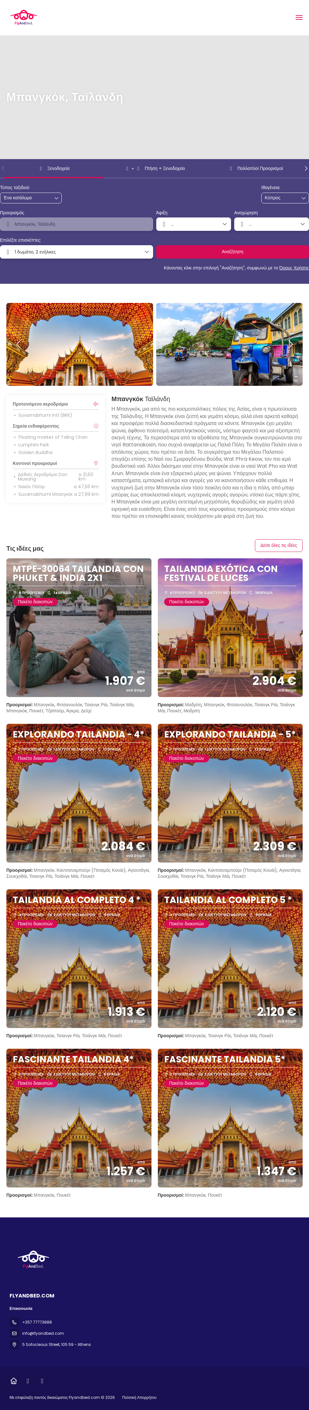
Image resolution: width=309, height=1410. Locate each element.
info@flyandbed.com (43, 1333)
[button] (3, 168)
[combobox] (281, 198)
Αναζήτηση (232, 251)
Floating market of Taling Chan (50, 437)
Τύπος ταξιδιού (14, 188)
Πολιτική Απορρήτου (139, 1397)
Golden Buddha (33, 452)
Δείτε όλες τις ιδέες (278, 545)
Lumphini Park (31, 445)
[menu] (299, 17)
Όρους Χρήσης (294, 268)
